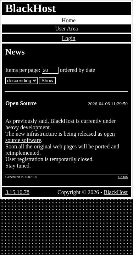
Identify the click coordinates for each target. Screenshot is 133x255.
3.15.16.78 (17, 192)
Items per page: (32, 70)
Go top (123, 177)
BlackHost (30, 8)
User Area (66, 29)
